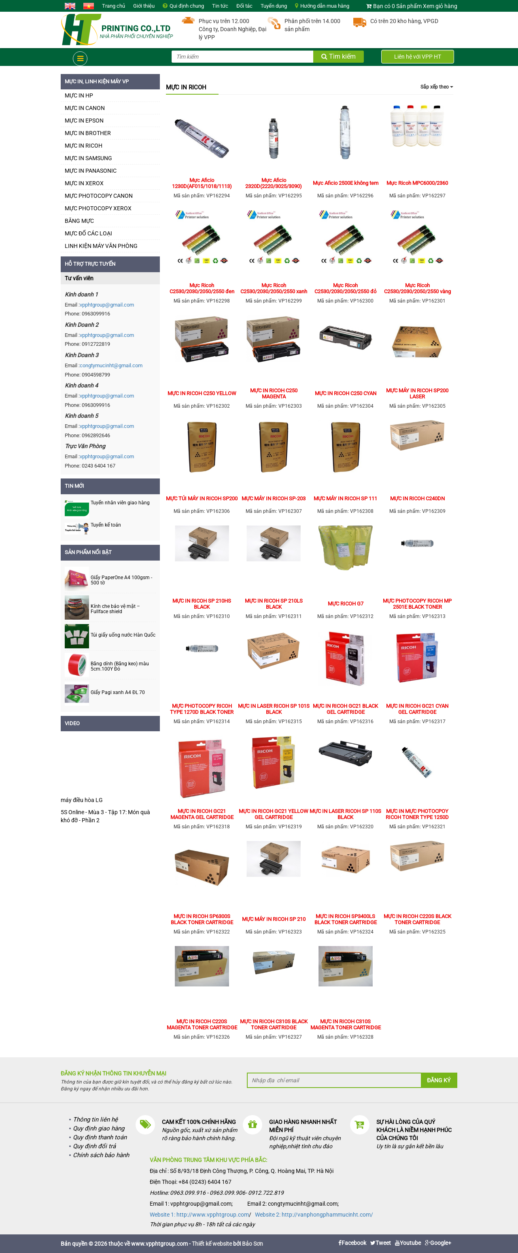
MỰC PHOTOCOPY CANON (99, 196)
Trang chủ (113, 6)
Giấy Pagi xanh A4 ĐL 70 (118, 692)
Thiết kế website (212, 1243)
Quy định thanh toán (100, 1137)
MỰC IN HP (79, 95)
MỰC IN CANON (85, 108)
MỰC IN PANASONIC (91, 170)
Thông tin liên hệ (95, 1119)
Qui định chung (187, 6)
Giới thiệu (144, 6)
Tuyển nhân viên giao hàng (120, 503)
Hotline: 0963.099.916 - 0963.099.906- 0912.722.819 (217, 1193)
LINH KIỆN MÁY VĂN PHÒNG (101, 246)
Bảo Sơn (252, 1243)
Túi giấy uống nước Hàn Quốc (123, 635)
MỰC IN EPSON (84, 120)
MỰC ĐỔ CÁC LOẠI (88, 233)
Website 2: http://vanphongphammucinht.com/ (314, 1214)
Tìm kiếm (338, 56)
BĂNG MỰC (79, 221)
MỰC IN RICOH (83, 145)
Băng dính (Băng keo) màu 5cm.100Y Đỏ (120, 666)
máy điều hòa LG (82, 800)
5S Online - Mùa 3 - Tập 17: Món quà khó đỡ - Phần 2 (105, 816)
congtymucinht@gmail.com (111, 365)
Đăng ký (438, 1080)
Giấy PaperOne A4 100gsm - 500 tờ (121, 580)
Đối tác (244, 6)
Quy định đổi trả (94, 1146)
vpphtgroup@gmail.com (107, 305)
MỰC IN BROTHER (88, 133)
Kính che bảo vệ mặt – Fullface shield (115, 609)
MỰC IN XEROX (84, 183)
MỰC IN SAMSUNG (88, 158)
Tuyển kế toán (106, 525)
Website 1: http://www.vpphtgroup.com (199, 1214)
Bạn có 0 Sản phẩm (397, 6)
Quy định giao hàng (98, 1128)
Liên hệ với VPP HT (417, 56)
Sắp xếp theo (436, 87)
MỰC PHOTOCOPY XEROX (98, 208)
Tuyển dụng (274, 6)
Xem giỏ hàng (440, 6)
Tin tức (220, 6)
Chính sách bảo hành (101, 1155)
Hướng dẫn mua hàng (324, 6)
